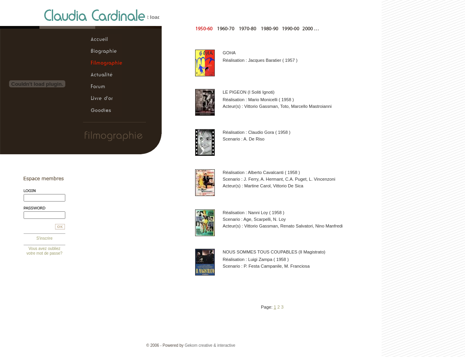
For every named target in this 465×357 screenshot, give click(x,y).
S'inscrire (44, 238)
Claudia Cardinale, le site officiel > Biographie (106, 51)
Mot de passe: (44, 208)
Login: (44, 190)
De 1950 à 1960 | (205, 28)
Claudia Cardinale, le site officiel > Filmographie (106, 63)
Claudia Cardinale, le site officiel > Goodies (106, 111)
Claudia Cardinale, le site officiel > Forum (106, 87)
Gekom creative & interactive (210, 345)
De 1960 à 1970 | (226, 28)
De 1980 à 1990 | (268, 28)
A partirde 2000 (311, 28)
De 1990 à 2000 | (289, 28)
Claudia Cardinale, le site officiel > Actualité (106, 75)
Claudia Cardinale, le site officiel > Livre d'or (106, 99)
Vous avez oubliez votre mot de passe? (44, 250)
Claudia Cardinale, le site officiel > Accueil (106, 40)
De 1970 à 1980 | (247, 28)
